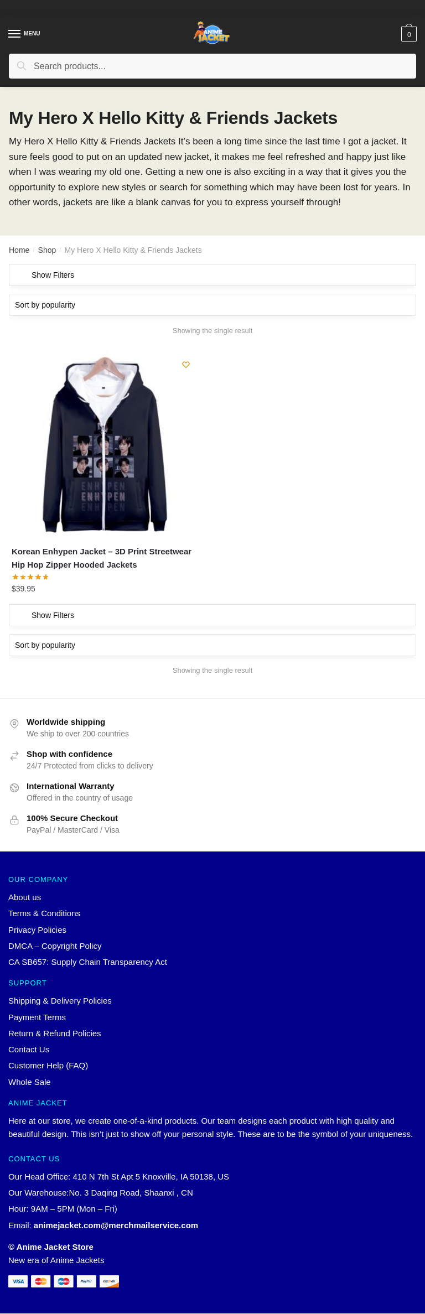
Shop (47, 250)
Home (19, 250)
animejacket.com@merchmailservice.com (116, 1225)
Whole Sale (29, 1082)
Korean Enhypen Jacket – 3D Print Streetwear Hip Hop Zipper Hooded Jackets (101, 558)
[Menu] (15, 34)
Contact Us (28, 1050)
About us (24, 897)
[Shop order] (212, 305)
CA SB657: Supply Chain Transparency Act (87, 962)
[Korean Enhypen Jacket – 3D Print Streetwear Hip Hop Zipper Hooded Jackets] (107, 443)
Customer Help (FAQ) (48, 1066)
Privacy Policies (37, 929)
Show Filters (53, 275)
